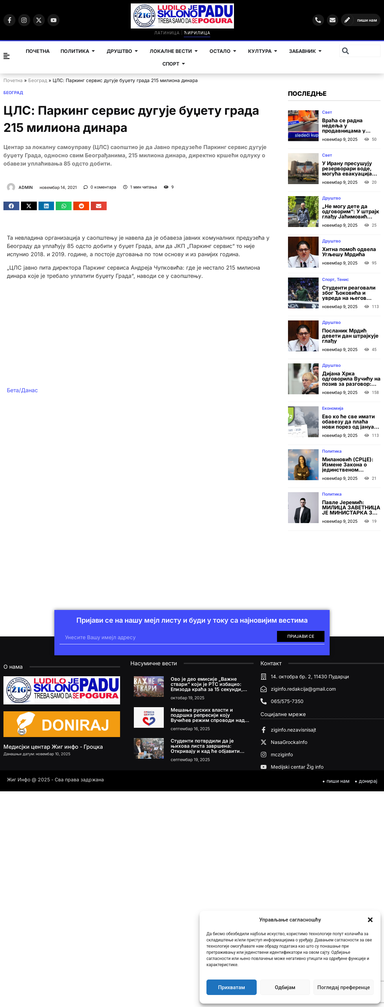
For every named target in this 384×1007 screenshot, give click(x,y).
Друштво (331, 198)
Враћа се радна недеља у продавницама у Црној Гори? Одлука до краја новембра (348, 130)
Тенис (343, 279)
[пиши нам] (346, 19)
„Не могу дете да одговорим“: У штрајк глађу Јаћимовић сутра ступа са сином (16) (350, 216)
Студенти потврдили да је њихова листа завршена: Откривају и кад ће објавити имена (205, 748)
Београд (37, 80)
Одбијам (285, 987)
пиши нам (367, 20)
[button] (370, 919)
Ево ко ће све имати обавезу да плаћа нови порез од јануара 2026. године (351, 424)
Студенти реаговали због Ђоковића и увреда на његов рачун (348, 295)
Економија (332, 408)
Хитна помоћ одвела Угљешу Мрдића (349, 252)
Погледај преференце (343, 987)
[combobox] (360, 51)
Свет (327, 112)
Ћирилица (201, 33)
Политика (332, 451)
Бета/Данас (22, 390)
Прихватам (231, 987)
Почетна (13, 80)
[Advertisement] (135, 333)
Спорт (328, 279)
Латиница (170, 33)
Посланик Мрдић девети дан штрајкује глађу (350, 335)
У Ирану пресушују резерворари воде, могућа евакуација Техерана (347, 171)
